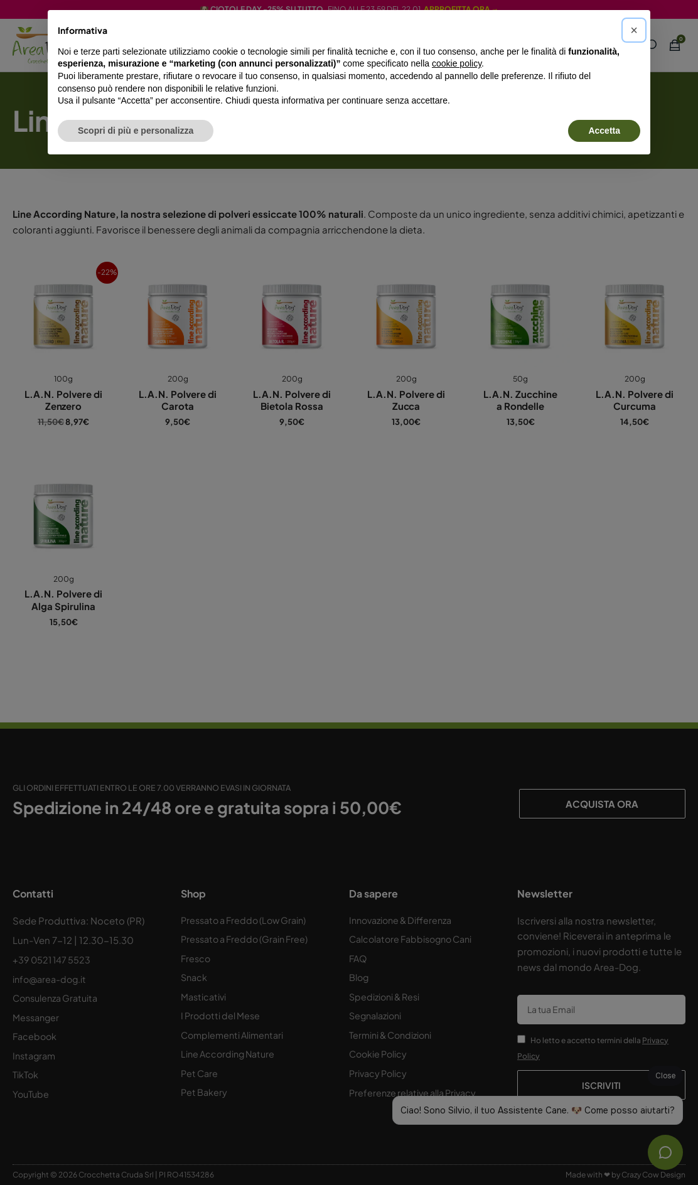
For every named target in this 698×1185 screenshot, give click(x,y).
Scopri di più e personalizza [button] (135, 131)
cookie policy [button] (456, 63)
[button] (634, 30)
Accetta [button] (604, 131)
